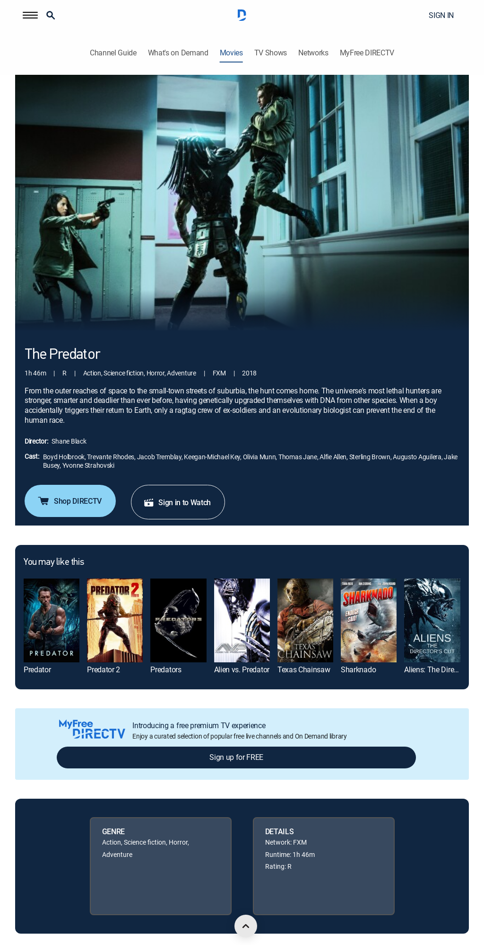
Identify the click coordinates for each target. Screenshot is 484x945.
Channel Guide (113, 53)
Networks (313, 53)
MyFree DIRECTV (367, 53)
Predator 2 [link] (103, 669)
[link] (51, 620)
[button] (30, 15)
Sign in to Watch (177, 502)
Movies (231, 53)
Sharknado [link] (358, 669)
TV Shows (270, 53)
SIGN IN (441, 15)
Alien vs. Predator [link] (241, 669)
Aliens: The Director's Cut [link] (443, 669)
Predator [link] (37, 669)
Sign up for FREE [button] (236, 757)
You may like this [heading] (54, 562)
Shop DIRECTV (69, 501)
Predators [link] (165, 669)
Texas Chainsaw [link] (303, 669)
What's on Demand (178, 53)
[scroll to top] (246, 926)
